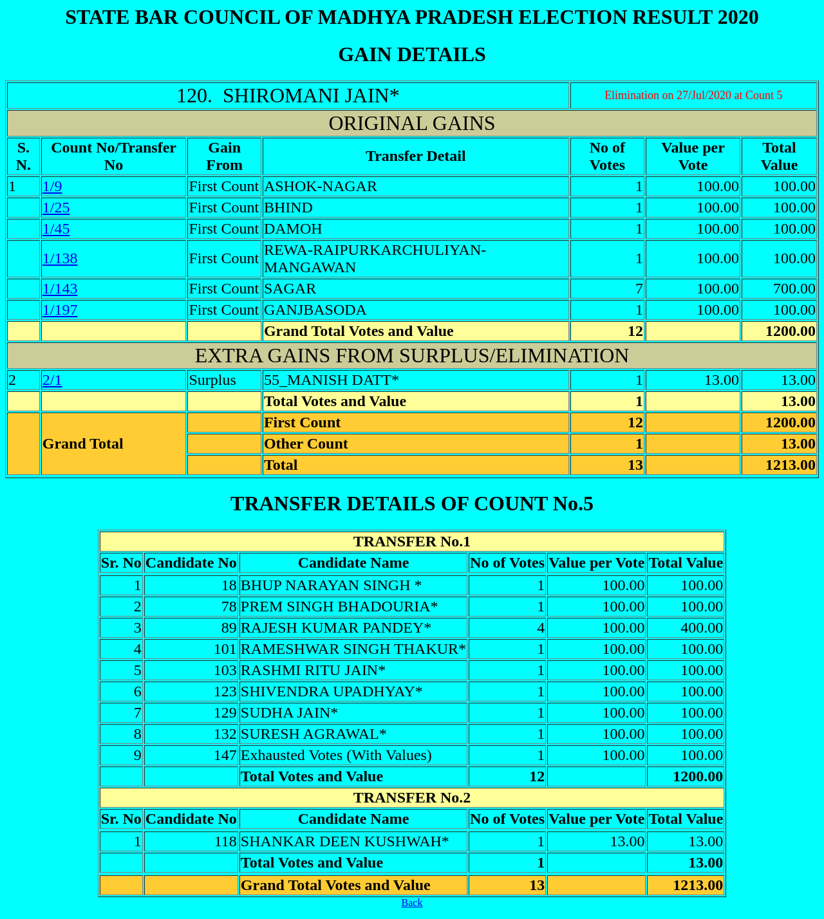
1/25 (56, 207)
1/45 (56, 228)
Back (412, 902)
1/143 (60, 288)
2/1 (52, 379)
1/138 (60, 258)
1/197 (60, 309)
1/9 (52, 186)
